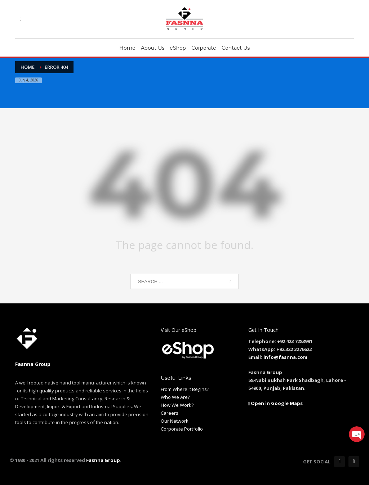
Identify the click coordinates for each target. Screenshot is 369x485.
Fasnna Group (102, 460)
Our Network (174, 421)
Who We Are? (175, 397)
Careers (169, 413)
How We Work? (177, 405)
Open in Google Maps (275, 403)
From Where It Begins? (185, 389)
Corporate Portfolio (182, 429)
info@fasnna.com (285, 357)
